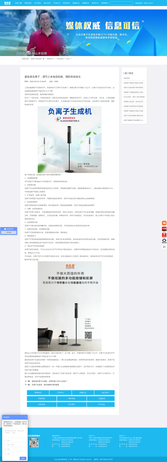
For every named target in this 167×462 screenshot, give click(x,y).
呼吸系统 (41, 398)
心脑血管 (101, 398)
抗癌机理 (41, 404)
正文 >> (69, 59)
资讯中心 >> (52, 59)
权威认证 (76, 3)
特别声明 (127, 78)
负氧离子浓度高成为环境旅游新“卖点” (134, 106)
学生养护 (71, 404)
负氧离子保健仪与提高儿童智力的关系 (134, 83)
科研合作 (66, 3)
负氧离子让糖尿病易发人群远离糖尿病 (134, 92)
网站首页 (28, 3)
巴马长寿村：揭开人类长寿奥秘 (134, 97)
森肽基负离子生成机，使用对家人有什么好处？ (50, 381)
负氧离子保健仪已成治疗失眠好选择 (134, 111)
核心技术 (47, 3)
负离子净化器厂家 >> (39, 59)
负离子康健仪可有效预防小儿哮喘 (134, 120)
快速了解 (18, 3)
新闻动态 (38, 392)
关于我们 (37, 3)
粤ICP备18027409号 (106, 459)
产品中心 (56, 3)
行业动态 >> (61, 59)
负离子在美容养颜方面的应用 (133, 115)
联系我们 (104, 3)
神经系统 (71, 398)
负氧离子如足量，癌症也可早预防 (134, 101)
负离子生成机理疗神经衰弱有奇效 (134, 87)
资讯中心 (95, 3)
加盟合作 (85, 3)
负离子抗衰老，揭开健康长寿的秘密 (45, 385)
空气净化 (101, 404)
